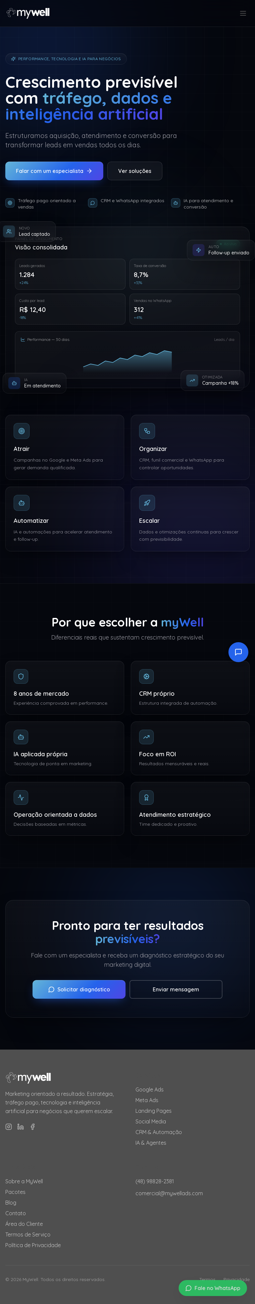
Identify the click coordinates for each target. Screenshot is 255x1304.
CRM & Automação (158, 1132)
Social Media (150, 1121)
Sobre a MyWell (24, 1181)
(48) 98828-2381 (154, 1181)
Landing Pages (153, 1110)
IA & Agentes (150, 1142)
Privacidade (236, 1279)
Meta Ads (146, 1100)
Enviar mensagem (176, 989)
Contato (15, 1213)
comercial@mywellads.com (169, 1193)
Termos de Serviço (27, 1234)
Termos (207, 1279)
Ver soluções (134, 171)
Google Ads (149, 1089)
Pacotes (15, 1192)
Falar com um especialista (54, 171)
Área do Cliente (24, 1224)
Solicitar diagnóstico (79, 989)
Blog (10, 1202)
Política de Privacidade (33, 1245)
